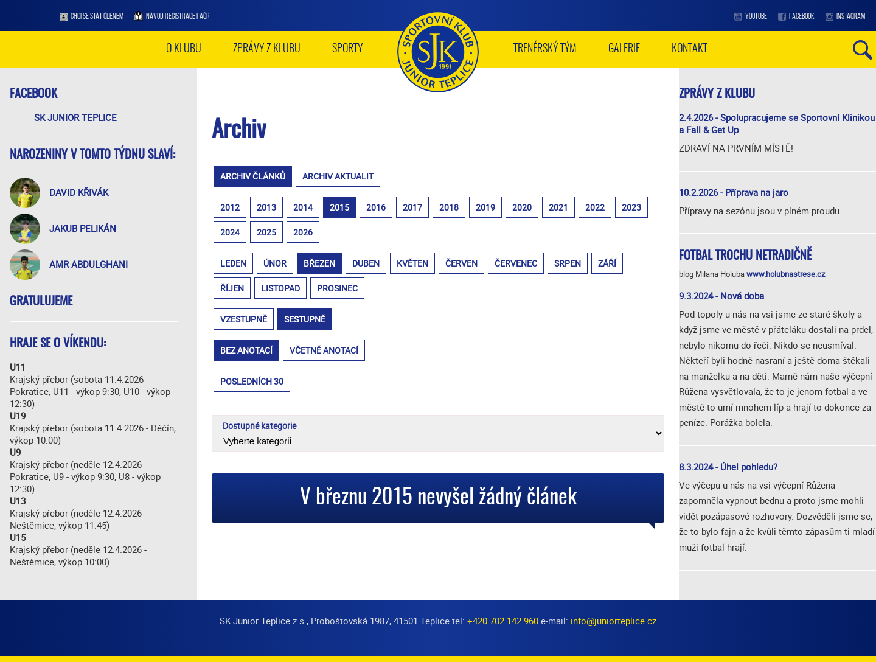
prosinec (337, 288)
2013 (266, 207)
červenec (516, 263)
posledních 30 (251, 381)
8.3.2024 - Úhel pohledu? (728, 467)
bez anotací (246, 350)
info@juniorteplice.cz (613, 621)
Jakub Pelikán (82, 228)
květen (412, 263)
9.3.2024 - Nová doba (721, 296)
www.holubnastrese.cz (785, 273)
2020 (522, 207)
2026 (303, 232)
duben (366, 263)
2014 (303, 207)
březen (319, 263)
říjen (232, 288)
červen (461, 263)
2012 (230, 207)
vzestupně (243, 319)
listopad (280, 288)
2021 (558, 207)
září (607, 263)
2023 (631, 207)
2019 (485, 207)
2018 (449, 207)
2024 (230, 232)
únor (275, 263)
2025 (266, 232)
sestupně (304, 319)
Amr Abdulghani (88, 264)
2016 (376, 207)
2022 (595, 207)
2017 (412, 207)
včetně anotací (324, 350)
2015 (339, 207)
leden (233, 263)
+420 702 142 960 (502, 621)
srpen (567, 263)
